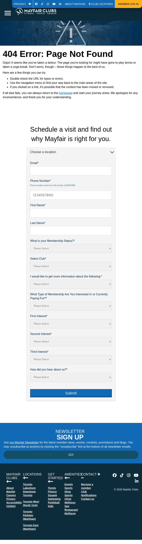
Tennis (52, 488)
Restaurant (71, 509)
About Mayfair (75, 4)
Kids (50, 506)
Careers (11, 495)
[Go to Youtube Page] (54, 4)
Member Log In (128, 4)
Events (69, 484)
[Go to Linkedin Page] (60, 4)
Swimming (54, 498)
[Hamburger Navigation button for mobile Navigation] (8, 13)
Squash (52, 495)
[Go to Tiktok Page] (42, 4)
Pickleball (54, 502)
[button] (101, 4)
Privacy (10, 498)
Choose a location (72, 152)
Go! (71, 454)
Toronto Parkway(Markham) (29, 515)
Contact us (87, 498)
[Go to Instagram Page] (48, 4)
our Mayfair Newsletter (24, 442)
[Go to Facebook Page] (36, 4)
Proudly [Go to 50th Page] (22, 4)
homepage (66, 93)
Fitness (52, 491)
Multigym (70, 513)
